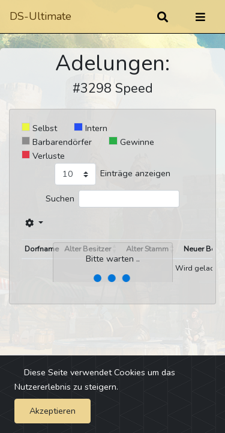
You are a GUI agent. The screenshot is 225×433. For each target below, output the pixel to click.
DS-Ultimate (40, 16)
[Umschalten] (200, 17)
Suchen (60, 198)
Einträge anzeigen (135, 173)
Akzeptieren (52, 411)
